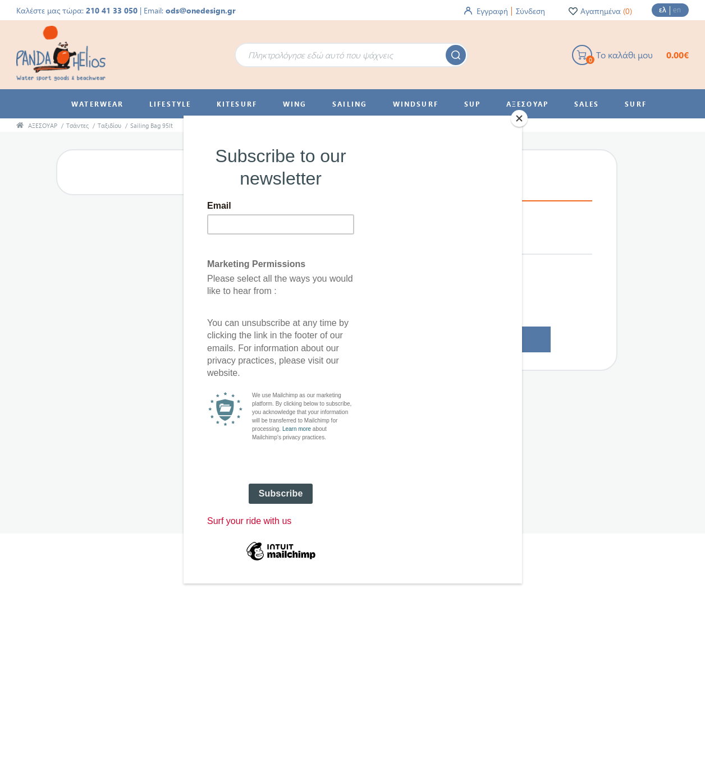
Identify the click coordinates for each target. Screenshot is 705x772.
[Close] (519, 118)
